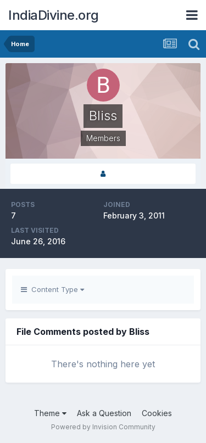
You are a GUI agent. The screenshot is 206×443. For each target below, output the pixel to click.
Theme (50, 413)
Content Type (52, 289)
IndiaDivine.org (53, 15)
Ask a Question (104, 413)
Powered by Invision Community (103, 427)
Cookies (157, 413)
